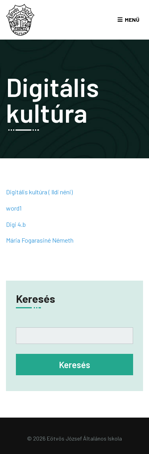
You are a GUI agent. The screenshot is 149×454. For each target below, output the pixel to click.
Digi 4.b (16, 224)
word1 (13, 208)
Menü (132, 19)
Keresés (35, 298)
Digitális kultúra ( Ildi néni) (39, 192)
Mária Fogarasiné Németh (40, 240)
